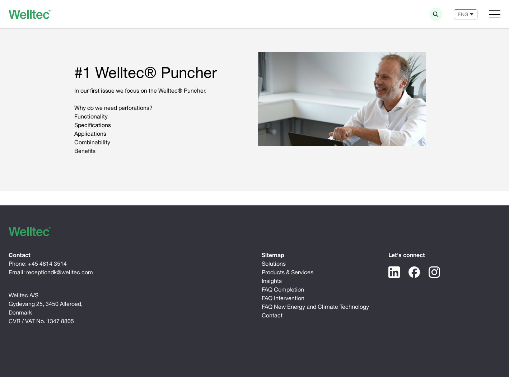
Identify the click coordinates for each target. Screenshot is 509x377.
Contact (272, 315)
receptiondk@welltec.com (59, 272)
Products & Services (287, 272)
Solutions (274, 263)
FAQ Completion (283, 289)
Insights (272, 281)
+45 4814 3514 (47, 263)
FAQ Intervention (283, 298)
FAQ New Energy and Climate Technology (315, 306)
